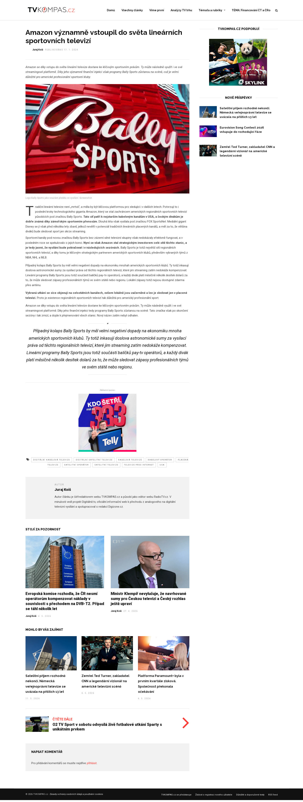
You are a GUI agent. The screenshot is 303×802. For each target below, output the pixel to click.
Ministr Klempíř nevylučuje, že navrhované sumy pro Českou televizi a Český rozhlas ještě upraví (148, 601)
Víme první (156, 10)
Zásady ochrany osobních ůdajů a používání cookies (76, 796)
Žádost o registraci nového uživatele (213, 797)
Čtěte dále (62, 721)
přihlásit (92, 765)
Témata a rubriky (210, 10)
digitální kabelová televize (51, 462)
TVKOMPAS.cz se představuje (176, 797)
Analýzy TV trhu (181, 10)
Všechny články (132, 10)
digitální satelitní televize (94, 462)
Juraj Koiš (31, 618)
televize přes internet (139, 467)
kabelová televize (130, 462)
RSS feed (273, 797)
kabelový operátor (160, 462)
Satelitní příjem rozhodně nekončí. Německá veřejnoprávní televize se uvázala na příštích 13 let (246, 115)
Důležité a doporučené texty (250, 797)
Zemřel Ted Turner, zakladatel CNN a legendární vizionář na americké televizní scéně (105, 683)
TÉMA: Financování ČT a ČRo (251, 10)
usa (162, 467)
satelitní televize (106, 467)
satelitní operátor (76, 467)
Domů (111, 10)
